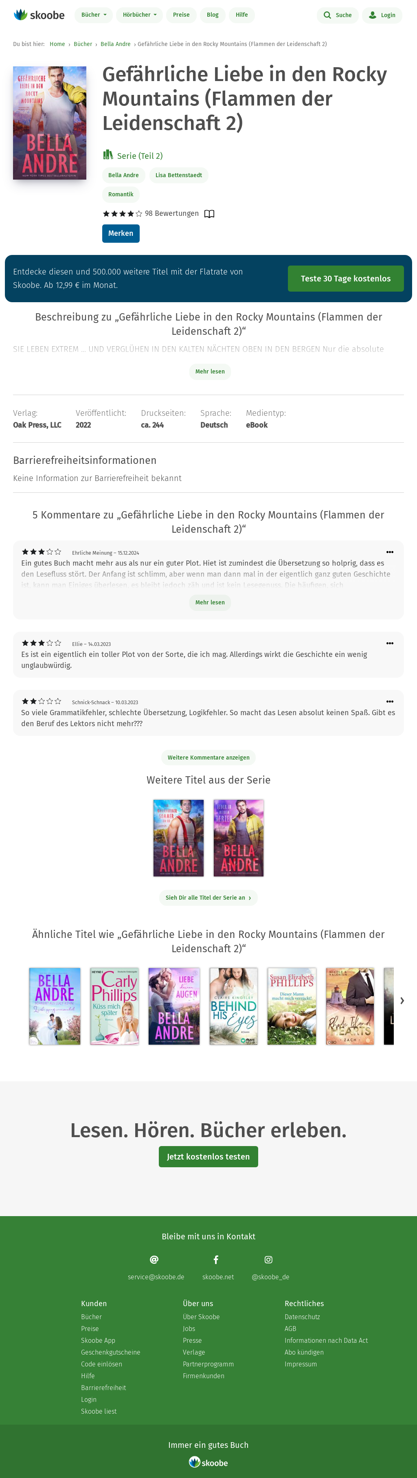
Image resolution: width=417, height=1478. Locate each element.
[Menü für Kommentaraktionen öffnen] (390, 552)
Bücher (91, 14)
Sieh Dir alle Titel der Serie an (209, 897)
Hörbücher (137, 14)
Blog (213, 14)
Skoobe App (98, 1340)
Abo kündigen (304, 1352)
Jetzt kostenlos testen (208, 1157)
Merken (120, 233)
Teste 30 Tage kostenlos (346, 278)
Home (57, 44)
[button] (402, 1001)
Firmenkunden (203, 1376)
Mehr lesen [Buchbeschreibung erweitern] (210, 371)
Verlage (194, 1352)
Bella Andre (116, 44)
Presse (192, 1340)
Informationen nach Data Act (326, 1340)
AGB (290, 1329)
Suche (338, 15)
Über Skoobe (201, 1317)
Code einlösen (101, 1364)
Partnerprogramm (208, 1364)
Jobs (189, 1329)
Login (382, 15)
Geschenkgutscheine (110, 1352)
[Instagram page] (271, 1268)
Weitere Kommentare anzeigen (209, 757)
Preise (181, 14)
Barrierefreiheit (103, 1388)
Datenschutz (302, 1317)
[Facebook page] (218, 1268)
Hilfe (242, 14)
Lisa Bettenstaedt (179, 175)
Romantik (120, 194)
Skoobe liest (98, 1411)
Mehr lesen (210, 602)
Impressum (301, 1364)
